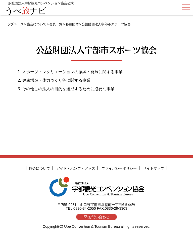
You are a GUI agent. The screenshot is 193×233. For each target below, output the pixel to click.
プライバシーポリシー (119, 168)
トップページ (13, 24)
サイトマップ (153, 168)
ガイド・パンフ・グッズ (75, 168)
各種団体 (72, 24)
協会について (36, 24)
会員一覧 (55, 24)
